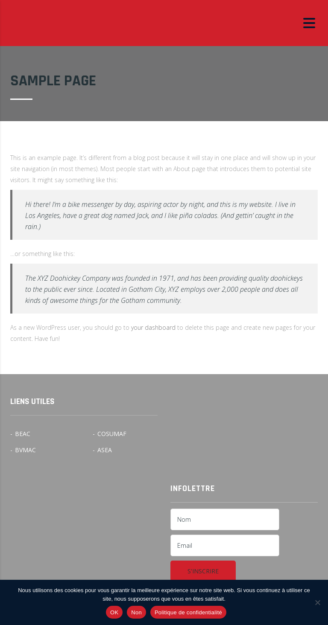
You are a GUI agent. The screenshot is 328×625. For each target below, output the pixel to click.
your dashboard (153, 327)
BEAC (22, 433)
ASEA (104, 450)
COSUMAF (111, 433)
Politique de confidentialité (188, 612)
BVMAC (25, 450)
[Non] (317, 602)
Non (136, 612)
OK (114, 612)
